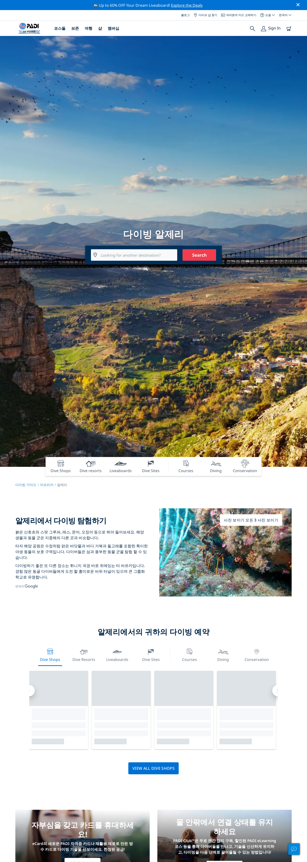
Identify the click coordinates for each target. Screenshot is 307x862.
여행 (88, 28)
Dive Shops (50, 654)
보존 (75, 28)
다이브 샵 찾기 (205, 15)
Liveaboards (117, 654)
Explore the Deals (187, 5)
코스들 (59, 28)
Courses (189, 654)
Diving (223, 654)
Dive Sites (151, 654)
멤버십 (113, 28)
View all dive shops (153, 768)
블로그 (185, 15)
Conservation (257, 654)
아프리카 (46, 484)
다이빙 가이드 (25, 484)
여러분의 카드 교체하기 (238, 15)
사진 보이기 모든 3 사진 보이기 (251, 520)
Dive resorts (83, 654)
